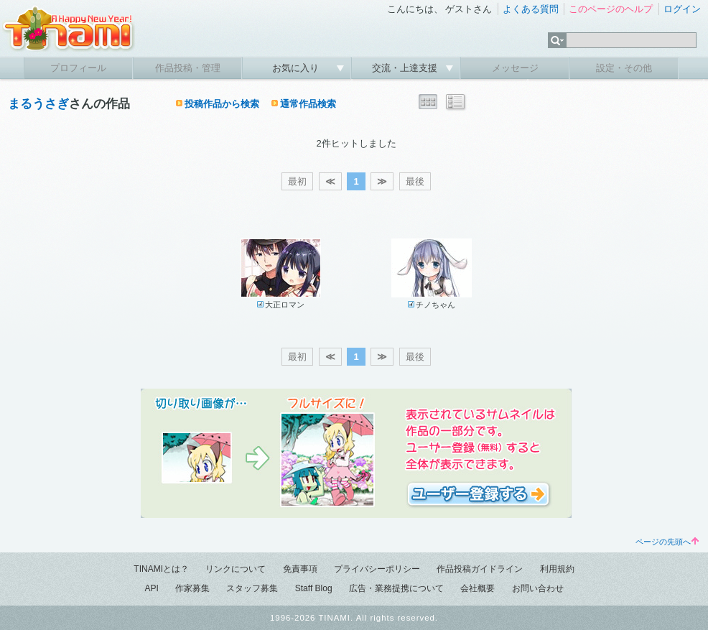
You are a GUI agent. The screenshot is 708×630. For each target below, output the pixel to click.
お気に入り (297, 67)
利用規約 (557, 569)
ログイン (682, 9)
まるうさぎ (38, 104)
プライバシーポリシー (377, 569)
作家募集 (192, 588)
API (151, 588)
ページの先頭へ (667, 541)
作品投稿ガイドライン (480, 569)
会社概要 (477, 588)
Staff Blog (313, 588)
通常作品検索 (308, 103)
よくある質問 (531, 9)
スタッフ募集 (252, 588)
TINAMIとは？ (161, 569)
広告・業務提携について (396, 588)
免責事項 (300, 569)
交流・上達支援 (406, 67)
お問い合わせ (538, 588)
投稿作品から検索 (222, 103)
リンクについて (235, 569)
